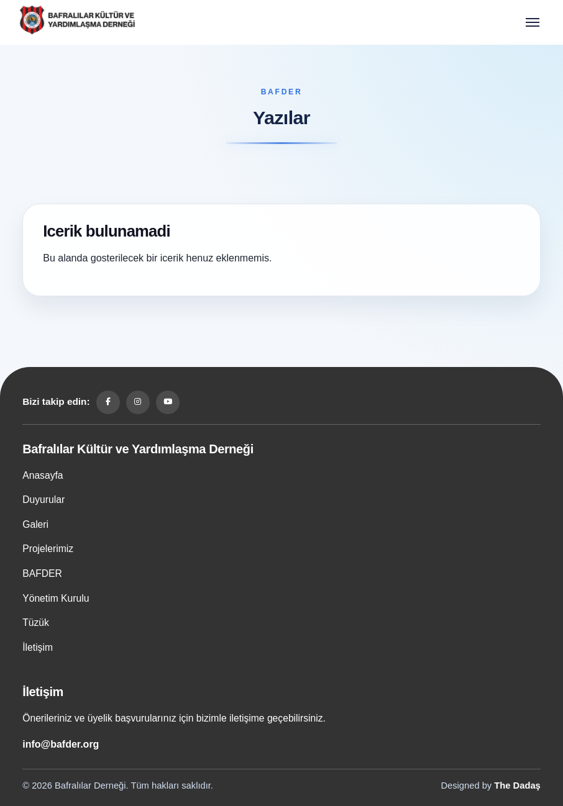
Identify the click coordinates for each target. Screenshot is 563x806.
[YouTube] (168, 402)
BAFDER (42, 573)
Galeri (35, 524)
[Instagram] (138, 402)
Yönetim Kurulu (55, 598)
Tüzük (35, 622)
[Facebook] (108, 402)
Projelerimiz (47, 548)
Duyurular (43, 499)
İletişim (37, 647)
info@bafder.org (60, 744)
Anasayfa (42, 475)
